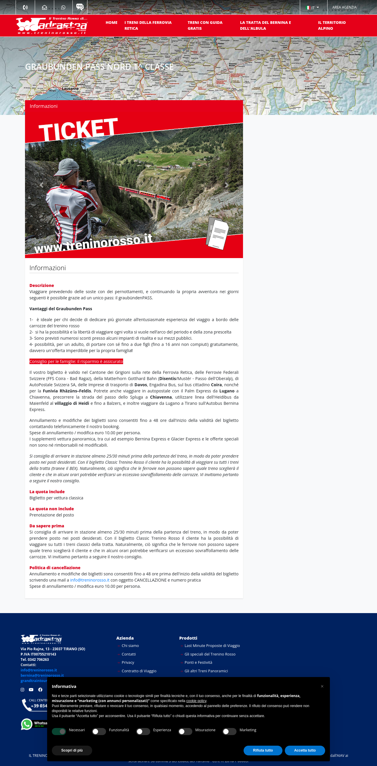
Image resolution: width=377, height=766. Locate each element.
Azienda (125, 638)
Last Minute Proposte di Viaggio (210, 645)
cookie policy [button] (196, 701)
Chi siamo (128, 645)
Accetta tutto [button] (305, 750)
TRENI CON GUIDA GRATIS (205, 25)
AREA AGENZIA (344, 7)
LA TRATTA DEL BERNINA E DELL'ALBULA (265, 25)
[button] (312, 7)
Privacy (126, 662)
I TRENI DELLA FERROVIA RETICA (148, 25)
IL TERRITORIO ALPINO (332, 25)
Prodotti (188, 638)
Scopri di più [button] (72, 750)
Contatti (127, 654)
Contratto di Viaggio (137, 670)
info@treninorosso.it (90, 580)
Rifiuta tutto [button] (263, 750)
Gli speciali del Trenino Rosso (208, 654)
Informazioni (44, 106)
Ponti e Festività (196, 662)
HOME (112, 22)
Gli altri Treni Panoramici (204, 670)
